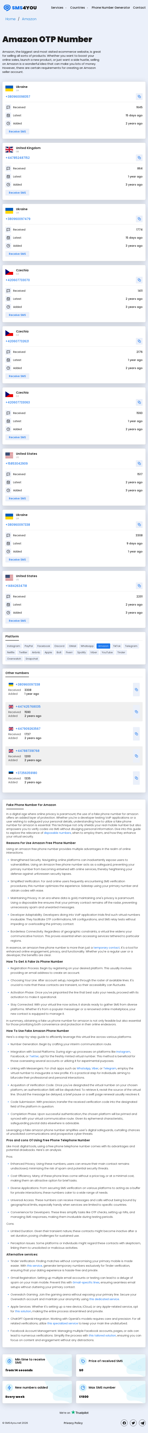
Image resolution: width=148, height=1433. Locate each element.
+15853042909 (16, 463)
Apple (48, 652)
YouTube (107, 652)
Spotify (81, 652)
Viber (93, 652)
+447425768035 (28, 706)
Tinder (121, 652)
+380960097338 (17, 524)
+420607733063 (17, 402)
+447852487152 (17, 157)
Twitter (23, 652)
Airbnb (36, 652)
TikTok (116, 646)
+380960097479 (17, 218)
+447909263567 (27, 728)
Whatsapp (87, 646)
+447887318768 (27, 750)
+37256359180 (26, 772)
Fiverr (69, 652)
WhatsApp (84, 1068)
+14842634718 (16, 585)
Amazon (103, 646)
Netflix (10, 652)
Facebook (43, 646)
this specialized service (62, 1323)
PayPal (29, 646)
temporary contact (106, 948)
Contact (139, 8)
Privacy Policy (73, 1423)
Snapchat (32, 659)
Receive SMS (17, 131)
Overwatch (14, 659)
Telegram (131, 646)
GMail (72, 646)
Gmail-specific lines (86, 1282)
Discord (59, 646)
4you (19, 7)
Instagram (13, 646)
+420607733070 (17, 280)
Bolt (59, 652)
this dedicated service (104, 1299)
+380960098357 (17, 96)
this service (34, 1266)
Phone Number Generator (111, 8)
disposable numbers (57, 833)
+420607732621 (17, 341)
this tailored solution (102, 1335)
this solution (23, 1311)
